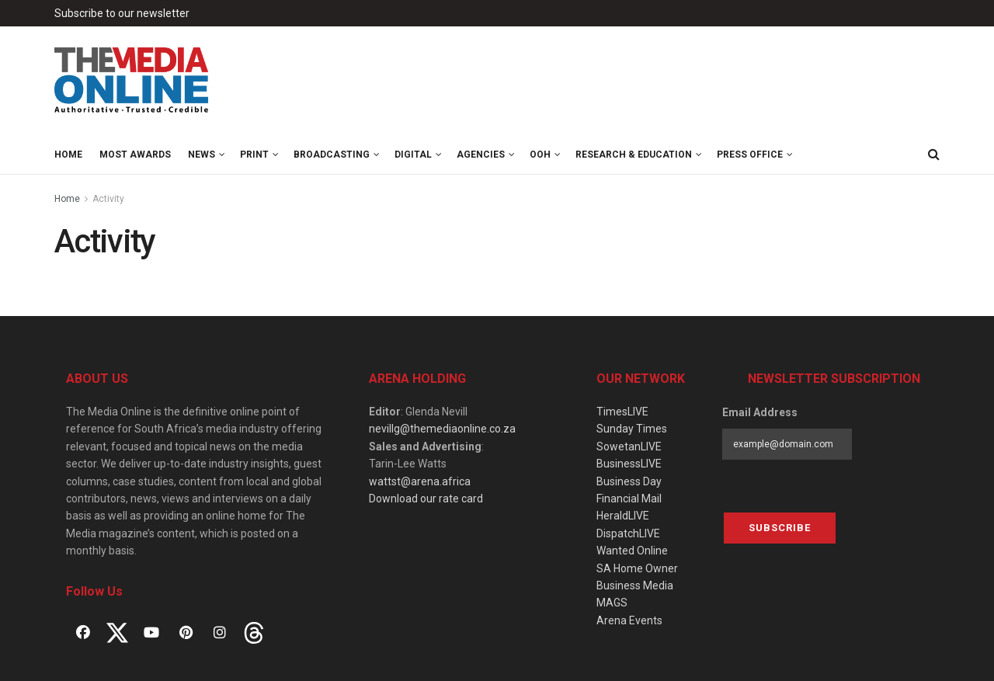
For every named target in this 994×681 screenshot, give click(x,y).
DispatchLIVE (628, 533)
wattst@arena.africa (420, 481)
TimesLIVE (622, 411)
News (201, 154)
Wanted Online (632, 550)
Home (68, 154)
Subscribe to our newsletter (121, 13)
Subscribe (780, 527)
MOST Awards (135, 154)
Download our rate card (426, 498)
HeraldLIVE (622, 515)
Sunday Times (631, 428)
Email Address (760, 412)
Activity (108, 198)
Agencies (481, 154)
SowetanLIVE (629, 446)
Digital (413, 154)
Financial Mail (629, 498)
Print (254, 154)
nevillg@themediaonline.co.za (442, 428)
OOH (540, 154)
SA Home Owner (637, 568)
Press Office (750, 154)
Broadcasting (332, 154)
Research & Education (633, 154)
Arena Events (629, 620)
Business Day (629, 481)
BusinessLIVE (629, 463)
